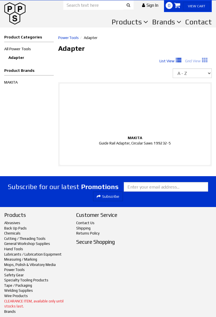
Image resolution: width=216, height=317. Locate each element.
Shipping (83, 228)
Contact (198, 22)
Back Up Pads (15, 228)
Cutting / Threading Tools (25, 238)
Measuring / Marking (20, 259)
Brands (166, 22)
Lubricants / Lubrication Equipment (33, 254)
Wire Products (16, 296)
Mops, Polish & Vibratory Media (30, 265)
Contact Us (85, 223)
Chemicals (12, 233)
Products (130, 22)
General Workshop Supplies (27, 244)
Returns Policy (88, 233)
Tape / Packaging (18, 285)
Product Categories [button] (23, 37)
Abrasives (12, 223)
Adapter (16, 57)
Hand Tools (13, 249)
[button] (150, 5)
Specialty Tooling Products (26, 280)
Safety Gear (14, 275)
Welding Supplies (18, 290)
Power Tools (68, 38)
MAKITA (11, 82)
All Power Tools (17, 49)
